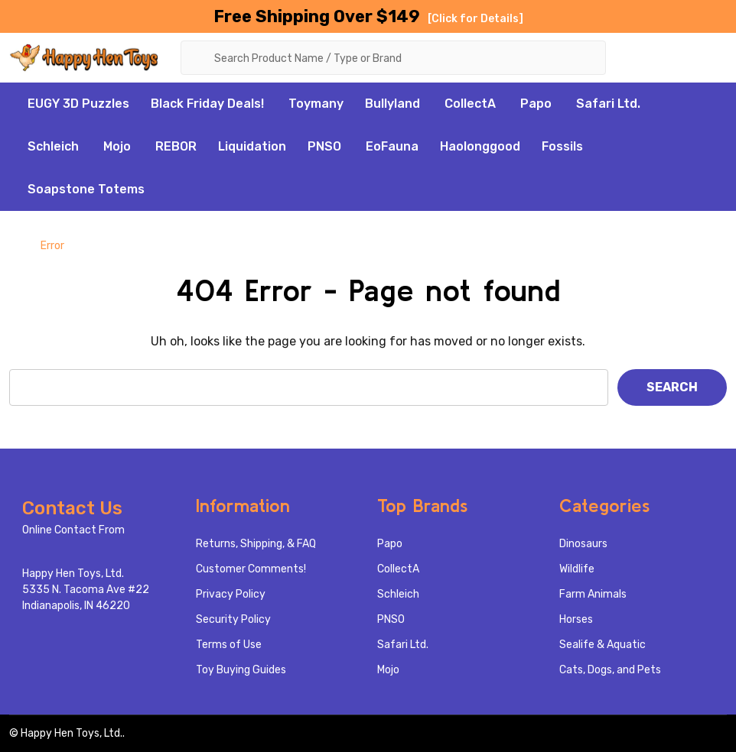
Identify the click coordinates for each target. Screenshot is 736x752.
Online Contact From (73, 529)
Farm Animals (593, 594)
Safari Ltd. (608, 103)
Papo (536, 103)
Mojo (117, 146)
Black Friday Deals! (207, 103)
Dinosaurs (583, 543)
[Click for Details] (475, 18)
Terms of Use (229, 644)
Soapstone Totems (86, 189)
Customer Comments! (251, 568)
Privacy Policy (230, 594)
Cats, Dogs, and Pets (610, 669)
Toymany (316, 103)
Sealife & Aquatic (602, 644)
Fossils (562, 146)
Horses (576, 619)
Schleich (53, 146)
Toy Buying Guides (241, 669)
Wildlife (576, 568)
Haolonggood (480, 146)
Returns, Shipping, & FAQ (256, 543)
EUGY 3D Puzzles (78, 103)
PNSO (324, 146)
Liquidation (252, 146)
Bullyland (392, 103)
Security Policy (233, 619)
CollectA (470, 103)
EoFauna (392, 146)
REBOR (176, 146)
